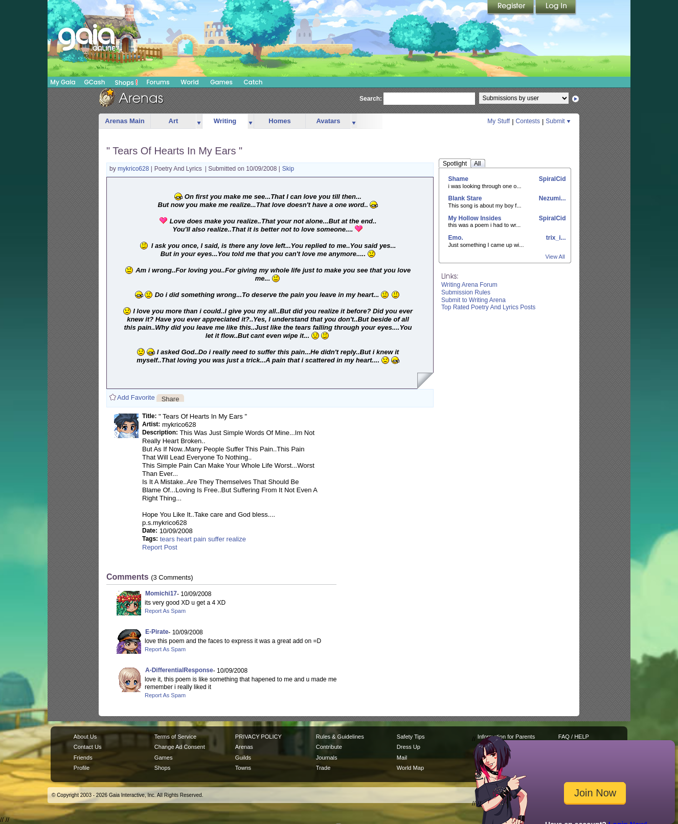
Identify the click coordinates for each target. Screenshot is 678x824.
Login (555, 7)
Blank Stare (465, 198)
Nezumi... (551, 198)
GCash (94, 82)
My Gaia (62, 82)
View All (555, 257)
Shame (458, 178)
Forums (157, 82)
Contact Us (88, 747)
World (189, 82)
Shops (126, 82)
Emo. (455, 237)
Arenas (244, 747)
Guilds (243, 757)
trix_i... (555, 237)
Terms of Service (175, 737)
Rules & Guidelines (340, 737)
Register (511, 7)
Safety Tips (411, 737)
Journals (326, 757)
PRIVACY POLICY (258, 737)
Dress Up (408, 747)
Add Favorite (136, 397)
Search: (370, 98)
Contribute (329, 747)
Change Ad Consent (179, 747)
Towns (243, 768)
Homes (279, 121)
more (199, 121)
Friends (83, 757)
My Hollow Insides (475, 218)
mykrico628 (134, 168)
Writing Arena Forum (469, 284)
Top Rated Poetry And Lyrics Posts (488, 307)
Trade (323, 768)
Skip (288, 168)
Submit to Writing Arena (473, 300)
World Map (410, 768)
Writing (225, 121)
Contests (528, 121)
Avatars (328, 121)
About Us (85, 737)
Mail (402, 757)
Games (221, 82)
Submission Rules (465, 292)
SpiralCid (551, 178)
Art (173, 121)
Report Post (159, 547)
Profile (81, 768)
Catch (253, 82)
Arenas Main (124, 121)
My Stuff (498, 121)
